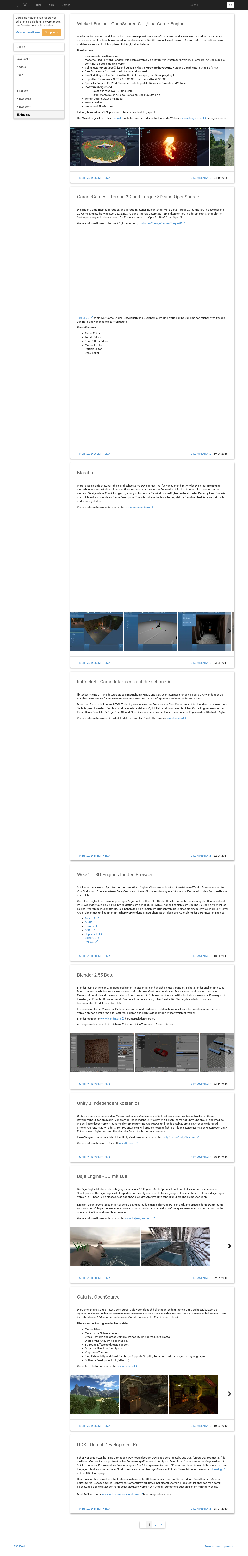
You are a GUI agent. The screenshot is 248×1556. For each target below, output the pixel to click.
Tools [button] (51, 4)
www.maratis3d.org (138, 506)
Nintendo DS (24, 98)
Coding (21, 46)
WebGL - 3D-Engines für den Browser (115, 874)
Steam (116, 118)
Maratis (85, 472)
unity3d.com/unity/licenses (179, 1137)
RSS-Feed (19, 1546)
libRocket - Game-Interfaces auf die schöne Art (125, 681)
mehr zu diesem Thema (94, 177)
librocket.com (174, 717)
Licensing (216, 1469)
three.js (89, 926)
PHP (19, 82)
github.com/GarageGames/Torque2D (159, 223)
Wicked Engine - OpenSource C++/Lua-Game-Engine (130, 23)
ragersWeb (22, 5)
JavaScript (23, 58)
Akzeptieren (51, 32)
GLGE (88, 922)
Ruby (20, 74)
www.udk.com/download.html (120, 1494)
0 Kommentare (201, 177)
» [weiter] (162, 1524)
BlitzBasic (22, 90)
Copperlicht (92, 934)
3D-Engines (23, 114)
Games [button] (67, 4)
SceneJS (90, 918)
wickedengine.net (192, 118)
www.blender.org (110, 1018)
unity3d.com (126, 1143)
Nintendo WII (24, 106)
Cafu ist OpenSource (98, 1297)
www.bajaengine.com (138, 1218)
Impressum (227, 1546)
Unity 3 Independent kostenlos (108, 1103)
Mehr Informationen (28, 32)
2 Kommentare (201, 1084)
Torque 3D (83, 317)
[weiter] (229, 146)
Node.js (21, 66)
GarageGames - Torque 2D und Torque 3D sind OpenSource (138, 196)
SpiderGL (90, 937)
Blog (39, 4)
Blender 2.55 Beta (95, 974)
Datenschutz (212, 1546)
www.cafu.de (126, 1365)
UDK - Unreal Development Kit (108, 1444)
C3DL (88, 930)
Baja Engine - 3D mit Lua (102, 1176)
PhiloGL (89, 941)
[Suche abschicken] (230, 5)
